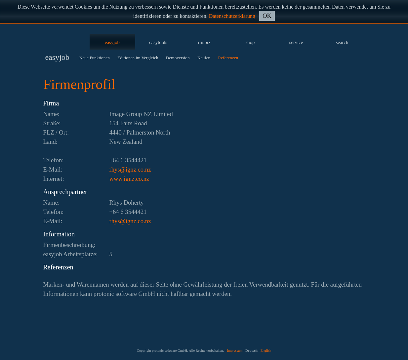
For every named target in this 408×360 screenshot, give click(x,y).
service (296, 42)
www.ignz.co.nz (129, 178)
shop (250, 42)
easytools (158, 42)
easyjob (112, 42)
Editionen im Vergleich (137, 57)
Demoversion (178, 57)
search (342, 42)
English (266, 350)
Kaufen (203, 57)
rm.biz (204, 42)
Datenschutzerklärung (232, 16)
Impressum (234, 350)
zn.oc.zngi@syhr (130, 169)
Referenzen (228, 57)
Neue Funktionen (94, 57)
